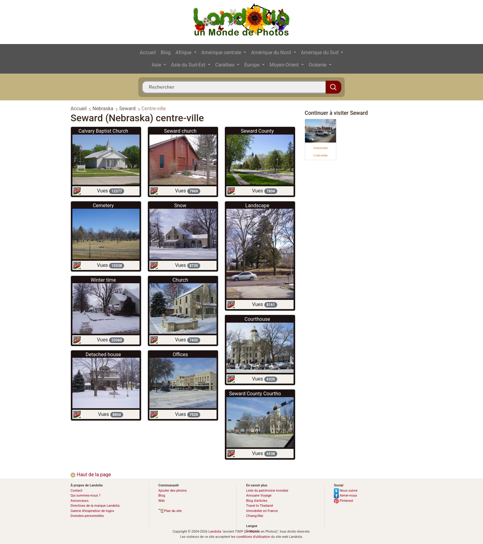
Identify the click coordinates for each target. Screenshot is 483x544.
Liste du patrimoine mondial (267, 491)
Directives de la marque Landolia (95, 506)
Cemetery (103, 205)
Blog (166, 52)
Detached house (103, 354)
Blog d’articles (256, 501)
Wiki (161, 501)
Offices (180, 354)
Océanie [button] (318, 65)
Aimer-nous (345, 496)
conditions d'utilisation (253, 537)
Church (180, 280)
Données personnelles (87, 516)
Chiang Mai (254, 516)
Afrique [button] (184, 52)
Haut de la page (91, 475)
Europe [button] (252, 65)
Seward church (180, 131)
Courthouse (257, 319)
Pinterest (343, 501)
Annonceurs (80, 501)
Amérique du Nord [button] (271, 52)
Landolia (214, 532)
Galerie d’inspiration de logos (92, 511)
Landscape (257, 205)
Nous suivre (346, 491)
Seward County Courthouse (259, 394)
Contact (76, 491)
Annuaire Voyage (258, 496)
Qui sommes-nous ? (85, 496)
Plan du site (170, 511)
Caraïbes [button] (225, 65)
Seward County (257, 131)
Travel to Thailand (259, 506)
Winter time (103, 280)
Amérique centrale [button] (222, 52)
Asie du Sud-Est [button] (188, 65)
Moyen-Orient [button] (285, 65)
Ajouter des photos (172, 491)
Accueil (148, 52)
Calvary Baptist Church (103, 131)
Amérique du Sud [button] (320, 52)
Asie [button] (157, 65)
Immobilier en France (262, 511)
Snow (180, 205)
